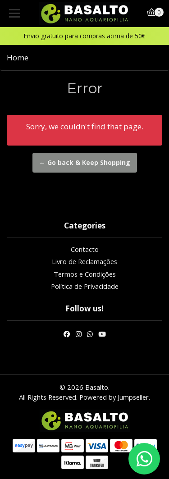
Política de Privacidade (85, 286)
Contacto (85, 249)
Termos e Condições (85, 273)
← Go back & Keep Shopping (84, 162)
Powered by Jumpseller (114, 396)
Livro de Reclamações (84, 261)
